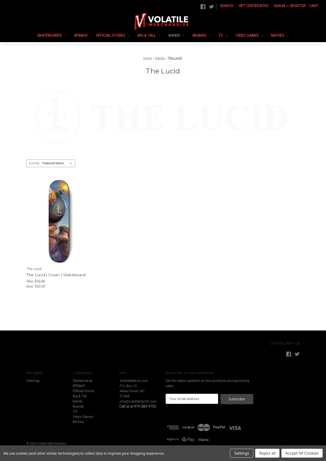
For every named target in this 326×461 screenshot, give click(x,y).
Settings (241, 453)
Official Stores (113, 35)
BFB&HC (81, 35)
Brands (202, 35)
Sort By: (34, 163)
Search (226, 6)
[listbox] (58, 163)
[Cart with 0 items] (314, 6)
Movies (280, 35)
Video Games (249, 35)
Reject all (267, 453)
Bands (177, 35)
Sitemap (33, 381)
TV (223, 35)
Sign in (279, 6)
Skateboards (51, 35)
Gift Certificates (253, 6)
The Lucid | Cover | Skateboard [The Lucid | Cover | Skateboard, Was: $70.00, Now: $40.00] (56, 274)
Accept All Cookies (302, 453)
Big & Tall (149, 35)
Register (298, 6)
